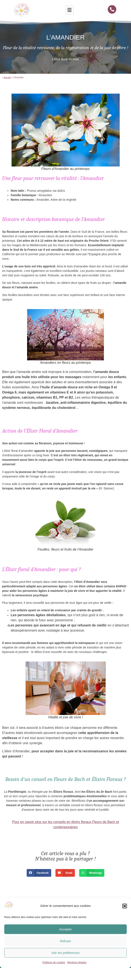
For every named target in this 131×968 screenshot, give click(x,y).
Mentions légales (76, 962)
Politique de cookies (53, 962)
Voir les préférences (65, 953)
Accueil (7, 77)
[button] (124, 906)
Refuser (65, 941)
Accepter (65, 929)
